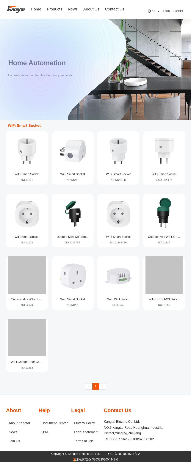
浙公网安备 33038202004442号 (95, 459)
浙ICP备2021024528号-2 (123, 453)
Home (36, 9)
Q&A (44, 432)
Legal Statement (86, 432)
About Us (91, 9)
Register (178, 10)
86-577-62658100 (124, 439)
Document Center (54, 423)
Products (54, 9)
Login (166, 10)
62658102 (146, 439)
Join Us (14, 441)
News (73, 9)
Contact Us (114, 9)
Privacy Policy (84, 423)
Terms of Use (84, 441)
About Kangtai (19, 423)
